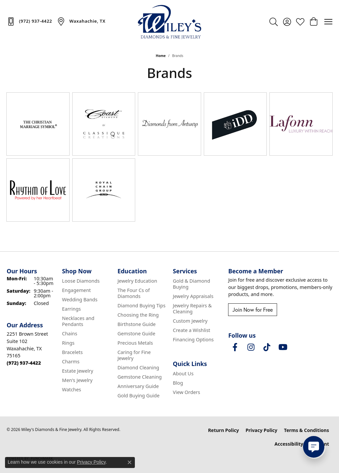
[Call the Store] (24, 363)
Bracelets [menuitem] (72, 352)
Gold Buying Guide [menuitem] (139, 395)
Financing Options (193, 339)
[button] (273, 21)
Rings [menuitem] (68, 343)
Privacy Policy (261, 430)
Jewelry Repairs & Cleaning (192, 308)
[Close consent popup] (130, 462)
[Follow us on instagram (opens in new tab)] (250, 347)
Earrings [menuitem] (71, 309)
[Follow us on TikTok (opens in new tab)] (266, 347)
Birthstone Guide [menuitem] (137, 324)
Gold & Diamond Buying (191, 284)
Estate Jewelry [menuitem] (77, 371)
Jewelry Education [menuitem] (137, 281)
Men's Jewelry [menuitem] (77, 380)
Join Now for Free (252, 309)
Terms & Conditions (306, 430)
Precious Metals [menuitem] (135, 343)
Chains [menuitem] (69, 333)
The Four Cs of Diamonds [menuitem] (134, 293)
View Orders (186, 392)
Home (161, 55)
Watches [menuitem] (71, 389)
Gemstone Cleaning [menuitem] (140, 377)
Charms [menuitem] (70, 361)
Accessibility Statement (301, 444)
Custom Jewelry (190, 321)
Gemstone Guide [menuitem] (137, 333)
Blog (178, 383)
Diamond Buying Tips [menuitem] (142, 305)
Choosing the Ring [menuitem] (138, 315)
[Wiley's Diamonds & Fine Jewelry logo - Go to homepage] (169, 21)
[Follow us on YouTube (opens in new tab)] (282, 347)
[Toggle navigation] (328, 21)
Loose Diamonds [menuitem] (81, 281)
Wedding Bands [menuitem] (79, 299)
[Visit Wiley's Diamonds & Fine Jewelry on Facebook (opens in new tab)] (234, 347)
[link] (29, 21)
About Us (183, 373)
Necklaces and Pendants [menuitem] (78, 321)
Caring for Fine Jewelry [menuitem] (134, 355)
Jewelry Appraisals (193, 296)
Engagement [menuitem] (76, 290)
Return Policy (223, 430)
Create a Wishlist (191, 330)
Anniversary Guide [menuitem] (138, 386)
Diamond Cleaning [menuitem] (138, 367)
